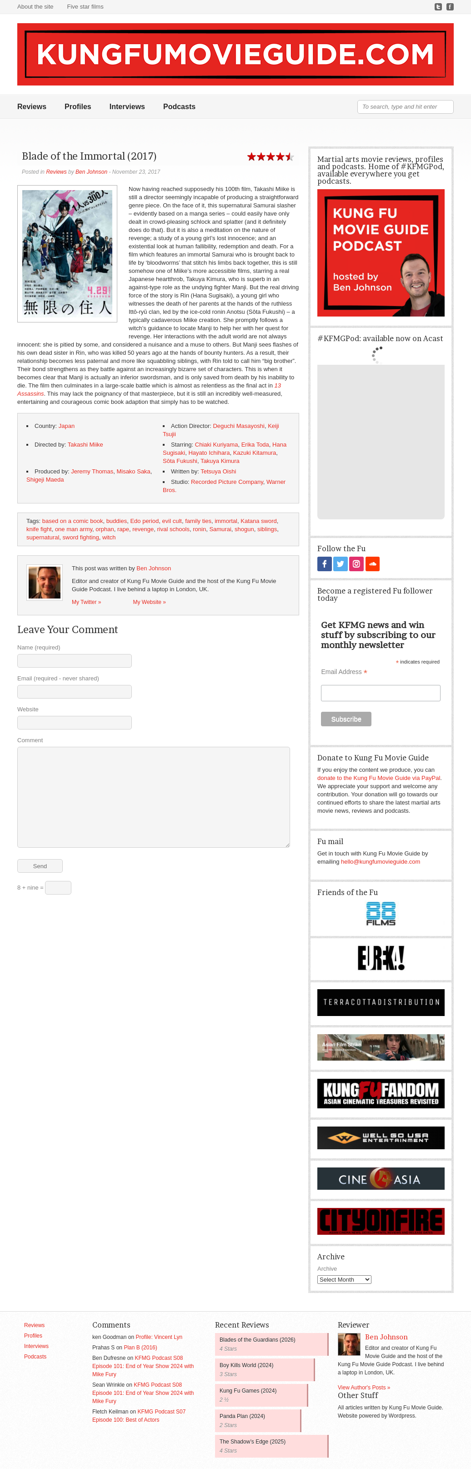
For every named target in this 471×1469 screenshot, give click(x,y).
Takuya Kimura (220, 461)
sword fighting (81, 537)
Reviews (31, 107)
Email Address (344, 671)
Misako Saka (133, 471)
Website (28, 709)
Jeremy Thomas (92, 471)
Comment (30, 740)
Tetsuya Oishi (218, 471)
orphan (104, 529)
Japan (67, 426)
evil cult (172, 521)
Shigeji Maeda (45, 479)
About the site (35, 6)
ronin (199, 529)
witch (109, 537)
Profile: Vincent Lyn (158, 1336)
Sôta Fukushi (180, 461)
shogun (244, 529)
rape (123, 529)
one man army (73, 529)
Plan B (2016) (140, 1347)
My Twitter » (86, 602)
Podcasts (179, 107)
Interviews (127, 107)
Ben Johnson (91, 172)
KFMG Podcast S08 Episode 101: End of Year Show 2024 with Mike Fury (143, 1365)
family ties (198, 521)
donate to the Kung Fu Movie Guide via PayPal (378, 777)
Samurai (220, 529)
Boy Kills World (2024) (247, 1365)
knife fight (39, 529)
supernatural (42, 537)
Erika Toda (255, 444)
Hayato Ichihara (209, 452)
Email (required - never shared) (58, 678)
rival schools (173, 529)
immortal (226, 521)
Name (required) (38, 647)
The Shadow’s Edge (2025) (253, 1441)
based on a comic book (72, 521)
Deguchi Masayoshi (238, 426)
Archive (327, 1268)
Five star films (85, 6)
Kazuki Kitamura (254, 452)
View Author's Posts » (364, 1387)
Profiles (78, 107)
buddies (116, 521)
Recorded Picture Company (227, 481)
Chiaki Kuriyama (216, 444)
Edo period (144, 521)
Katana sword (259, 521)
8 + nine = (44, 888)
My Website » (149, 602)
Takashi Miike (85, 444)
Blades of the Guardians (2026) (258, 1339)
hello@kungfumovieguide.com (380, 861)
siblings (267, 529)
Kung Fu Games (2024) (248, 1390)
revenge (143, 529)
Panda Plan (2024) (242, 1416)
